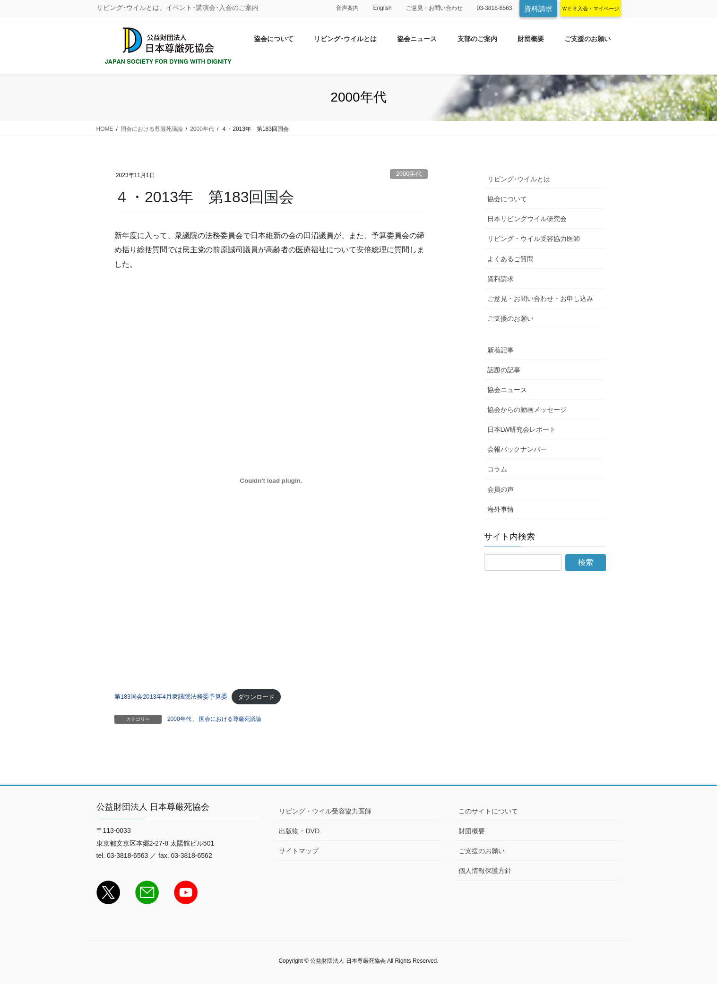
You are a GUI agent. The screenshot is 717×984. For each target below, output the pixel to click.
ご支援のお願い (510, 318)
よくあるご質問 (510, 259)
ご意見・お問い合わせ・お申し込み (540, 298)
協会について (507, 199)
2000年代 (409, 173)
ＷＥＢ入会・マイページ (590, 8)
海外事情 (500, 509)
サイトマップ (299, 851)
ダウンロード (256, 697)
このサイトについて (488, 811)
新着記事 (500, 350)
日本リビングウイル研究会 (527, 218)
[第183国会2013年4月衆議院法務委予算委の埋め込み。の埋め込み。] (271, 481)
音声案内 (347, 8)
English (382, 8)
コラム (497, 469)
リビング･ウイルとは (518, 179)
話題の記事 (503, 370)
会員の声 (500, 489)
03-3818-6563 (494, 8)
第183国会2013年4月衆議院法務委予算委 (170, 697)
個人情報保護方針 (484, 870)
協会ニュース (507, 390)
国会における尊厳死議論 (230, 719)
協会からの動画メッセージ (527, 409)
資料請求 (538, 9)
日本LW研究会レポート (521, 429)
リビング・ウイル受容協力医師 (533, 238)
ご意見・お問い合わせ (434, 8)
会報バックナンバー (517, 449)
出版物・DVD (299, 831)
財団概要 (471, 831)
